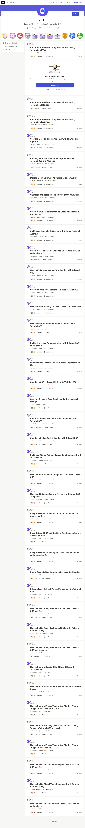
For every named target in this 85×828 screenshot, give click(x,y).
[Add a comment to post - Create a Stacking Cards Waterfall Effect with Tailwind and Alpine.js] (35, 259)
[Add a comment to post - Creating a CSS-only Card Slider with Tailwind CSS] (36, 388)
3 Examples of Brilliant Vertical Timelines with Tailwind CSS (55, 590)
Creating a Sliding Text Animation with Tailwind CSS (54, 438)
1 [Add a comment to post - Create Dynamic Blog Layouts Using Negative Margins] (46, 578)
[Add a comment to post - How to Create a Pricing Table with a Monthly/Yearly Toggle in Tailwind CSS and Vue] (35, 714)
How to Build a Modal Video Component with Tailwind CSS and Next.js (54, 785)
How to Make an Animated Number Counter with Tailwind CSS (52, 324)
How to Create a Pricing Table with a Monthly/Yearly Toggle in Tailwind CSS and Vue (54, 707)
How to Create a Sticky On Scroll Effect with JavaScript (55, 307)
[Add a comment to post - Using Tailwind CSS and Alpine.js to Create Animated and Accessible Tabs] (36, 561)
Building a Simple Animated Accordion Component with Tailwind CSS (55, 456)
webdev (33, 53)
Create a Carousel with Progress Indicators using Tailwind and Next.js (52, 103)
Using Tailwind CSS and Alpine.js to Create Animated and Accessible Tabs (54, 553)
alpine (45, 125)
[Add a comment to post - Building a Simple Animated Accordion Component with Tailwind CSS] (36, 463)
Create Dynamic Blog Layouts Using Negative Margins (55, 572)
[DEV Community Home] (3, 2)
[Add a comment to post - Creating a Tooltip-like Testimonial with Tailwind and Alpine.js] (36, 147)
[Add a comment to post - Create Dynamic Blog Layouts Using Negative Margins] (35, 578)
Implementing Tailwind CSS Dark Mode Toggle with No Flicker (55, 363)
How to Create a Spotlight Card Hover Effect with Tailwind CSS (52, 668)
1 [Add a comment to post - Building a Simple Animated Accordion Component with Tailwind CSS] (48, 464)
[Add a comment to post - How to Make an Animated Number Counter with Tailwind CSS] (36, 332)
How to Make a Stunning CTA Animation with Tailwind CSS (55, 271)
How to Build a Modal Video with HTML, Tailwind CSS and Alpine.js (54, 804)
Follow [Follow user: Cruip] (75, 14)
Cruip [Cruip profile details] (31, 43)
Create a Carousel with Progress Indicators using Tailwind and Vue (52, 48)
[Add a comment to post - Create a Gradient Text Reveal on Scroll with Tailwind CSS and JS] (36, 220)
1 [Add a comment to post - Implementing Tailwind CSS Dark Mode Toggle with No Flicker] (47, 372)
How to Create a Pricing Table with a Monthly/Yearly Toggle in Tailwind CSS (54, 746)
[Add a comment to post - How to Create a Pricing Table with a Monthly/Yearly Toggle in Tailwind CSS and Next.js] (35, 734)
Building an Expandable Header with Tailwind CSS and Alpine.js (55, 232)
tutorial (39, 53)
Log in (67, 2)
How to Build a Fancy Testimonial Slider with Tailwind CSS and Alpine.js (54, 648)
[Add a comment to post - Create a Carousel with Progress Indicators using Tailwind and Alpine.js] (36, 128)
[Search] (8, 2)
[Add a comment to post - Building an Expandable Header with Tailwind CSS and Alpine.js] (36, 240)
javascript (48, 181)
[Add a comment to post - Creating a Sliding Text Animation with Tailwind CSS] (35, 444)
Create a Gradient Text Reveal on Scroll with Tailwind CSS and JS (54, 213)
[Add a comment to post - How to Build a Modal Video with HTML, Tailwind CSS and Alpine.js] (36, 812)
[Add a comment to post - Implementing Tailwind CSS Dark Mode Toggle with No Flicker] (36, 371)
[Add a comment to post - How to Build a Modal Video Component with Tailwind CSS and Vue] (36, 773)
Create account (77, 2)
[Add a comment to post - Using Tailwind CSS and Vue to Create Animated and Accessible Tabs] (36, 522)
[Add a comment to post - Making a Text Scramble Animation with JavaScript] (36, 184)
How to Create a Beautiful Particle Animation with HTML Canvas (56, 687)
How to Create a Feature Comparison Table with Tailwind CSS (56, 475)
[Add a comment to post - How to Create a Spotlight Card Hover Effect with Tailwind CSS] (36, 675)
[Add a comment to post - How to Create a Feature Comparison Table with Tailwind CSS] (36, 483)
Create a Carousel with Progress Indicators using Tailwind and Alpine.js (52, 120)
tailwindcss (45, 53)
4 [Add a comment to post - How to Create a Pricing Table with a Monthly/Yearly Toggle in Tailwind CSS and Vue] (46, 715)
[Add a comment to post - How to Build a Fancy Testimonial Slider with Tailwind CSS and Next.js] (36, 636)
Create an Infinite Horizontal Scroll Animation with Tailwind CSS (53, 419)
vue (51, 53)
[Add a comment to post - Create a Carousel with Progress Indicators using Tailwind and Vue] (36, 56)
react (45, 538)
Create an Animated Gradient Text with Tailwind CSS (54, 290)
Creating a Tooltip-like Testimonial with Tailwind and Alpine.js (54, 140)
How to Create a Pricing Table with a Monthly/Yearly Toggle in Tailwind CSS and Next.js (54, 726)
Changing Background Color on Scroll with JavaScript (55, 195)
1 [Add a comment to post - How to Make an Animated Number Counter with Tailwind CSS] (47, 333)
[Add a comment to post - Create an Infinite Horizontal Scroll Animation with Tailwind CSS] (35, 427)
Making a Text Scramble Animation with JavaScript (53, 178)
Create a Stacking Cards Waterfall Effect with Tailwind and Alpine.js (55, 252)
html (32, 125)
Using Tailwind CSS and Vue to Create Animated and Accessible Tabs (54, 514)
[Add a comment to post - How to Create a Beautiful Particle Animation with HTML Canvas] (36, 695)
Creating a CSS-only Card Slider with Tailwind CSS (53, 382)
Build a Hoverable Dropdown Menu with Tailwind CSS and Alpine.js (54, 344)
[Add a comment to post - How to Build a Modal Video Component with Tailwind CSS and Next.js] (35, 792)
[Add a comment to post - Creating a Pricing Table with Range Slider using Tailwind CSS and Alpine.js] (35, 167)
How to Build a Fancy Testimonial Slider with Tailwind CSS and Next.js (54, 629)
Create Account (54, 85)
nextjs (40, 368)
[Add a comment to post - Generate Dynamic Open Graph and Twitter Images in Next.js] (36, 408)
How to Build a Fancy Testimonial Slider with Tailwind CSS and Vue (54, 609)
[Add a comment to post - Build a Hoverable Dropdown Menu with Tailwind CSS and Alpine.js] (36, 352)
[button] (5, 36)
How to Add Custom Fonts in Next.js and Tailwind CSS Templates (55, 495)
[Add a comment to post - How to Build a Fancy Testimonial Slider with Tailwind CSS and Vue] (35, 617)
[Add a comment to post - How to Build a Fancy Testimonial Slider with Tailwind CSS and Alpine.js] (34, 656)
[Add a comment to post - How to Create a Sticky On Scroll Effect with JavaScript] (36, 313)
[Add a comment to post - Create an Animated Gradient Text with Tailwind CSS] (36, 296)
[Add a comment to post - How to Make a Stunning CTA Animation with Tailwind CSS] (36, 279)
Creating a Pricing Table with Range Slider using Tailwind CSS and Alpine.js (52, 159)
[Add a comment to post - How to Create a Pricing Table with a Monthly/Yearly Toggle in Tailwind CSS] (35, 753)
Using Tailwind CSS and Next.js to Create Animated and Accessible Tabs (55, 534)
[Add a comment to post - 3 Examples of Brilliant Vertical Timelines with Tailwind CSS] (36, 597)
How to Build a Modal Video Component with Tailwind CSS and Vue (54, 765)
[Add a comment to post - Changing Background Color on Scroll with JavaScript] (36, 201)
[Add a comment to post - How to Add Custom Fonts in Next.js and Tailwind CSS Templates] (36, 502)
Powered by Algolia (56, 2)
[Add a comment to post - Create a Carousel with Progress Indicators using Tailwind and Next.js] (35, 108)
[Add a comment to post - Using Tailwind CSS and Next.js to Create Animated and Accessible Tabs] (35, 541)
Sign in (63, 90)
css (45, 385)
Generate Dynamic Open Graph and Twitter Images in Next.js (54, 400)
